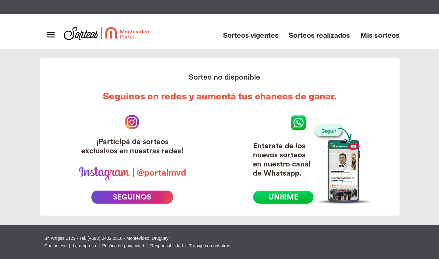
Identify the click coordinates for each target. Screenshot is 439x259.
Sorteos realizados (319, 35)
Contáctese (55, 245)
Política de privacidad (123, 245)
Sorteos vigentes (251, 35)
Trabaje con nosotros (209, 245)
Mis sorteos (380, 35)
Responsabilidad (166, 245)
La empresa (84, 245)
